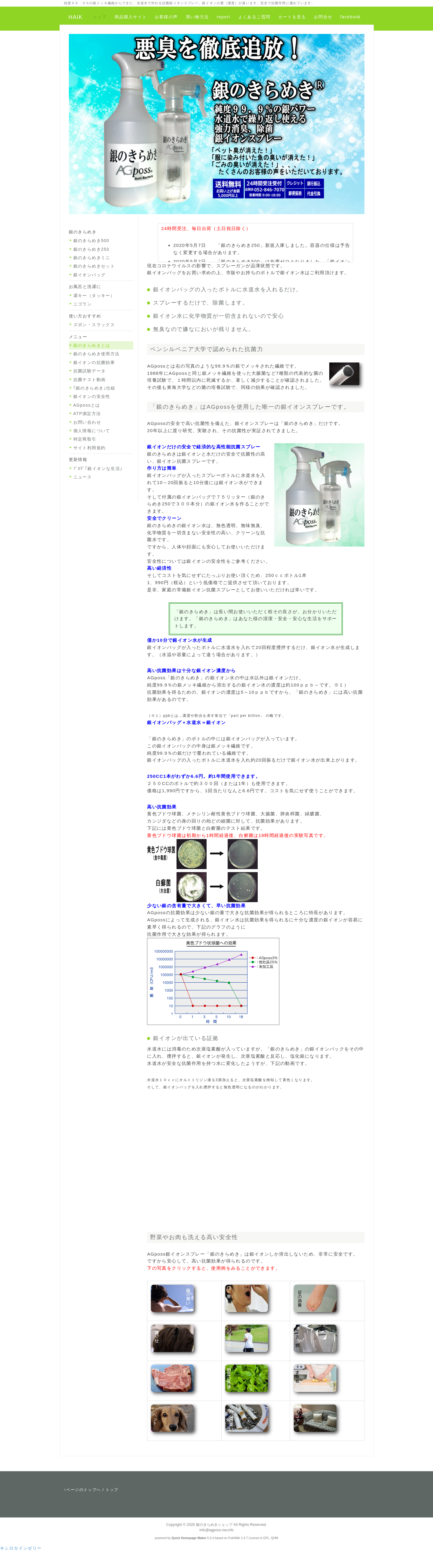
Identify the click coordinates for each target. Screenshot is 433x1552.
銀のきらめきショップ (214, 1525)
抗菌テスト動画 (89, 379)
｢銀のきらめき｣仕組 (94, 388)
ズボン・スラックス (94, 324)
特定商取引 (85, 439)
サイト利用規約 (89, 447)
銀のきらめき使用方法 (96, 353)
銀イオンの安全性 (91, 396)
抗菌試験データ (89, 370)
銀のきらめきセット (94, 266)
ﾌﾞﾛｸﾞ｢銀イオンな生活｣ (98, 468)
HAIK (76, 17)
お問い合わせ (87, 422)
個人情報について (91, 430)
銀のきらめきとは (91, 345)
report (223, 16)
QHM (274, 1538)
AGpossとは (86, 405)
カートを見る (292, 16)
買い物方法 (197, 16)
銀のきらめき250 (91, 249)
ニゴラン (82, 304)
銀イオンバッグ (89, 274)
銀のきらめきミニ (91, 257)
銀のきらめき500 (91, 240)
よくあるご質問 (254, 16)
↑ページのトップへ (82, 1489)
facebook (350, 16)
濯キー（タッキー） (94, 295)
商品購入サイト (131, 16)
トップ (100, 16)
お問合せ (323, 16)
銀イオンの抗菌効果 (94, 362)
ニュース (82, 476)
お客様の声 (166, 16)
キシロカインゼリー (21, 1548)
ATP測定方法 (87, 413)
